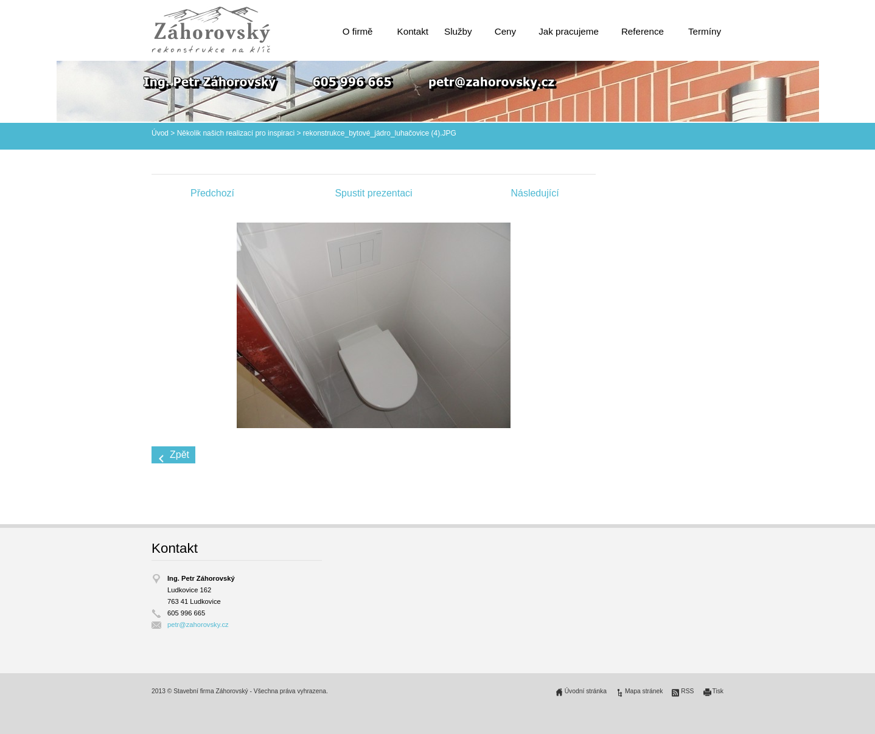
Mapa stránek (644, 691)
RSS (687, 691)
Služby (458, 31)
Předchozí (212, 193)
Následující (535, 193)
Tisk (718, 691)
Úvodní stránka (586, 691)
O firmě (358, 31)
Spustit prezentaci (373, 193)
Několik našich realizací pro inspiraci (236, 133)
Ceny (505, 31)
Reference (642, 31)
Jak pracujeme (569, 31)
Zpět (179, 454)
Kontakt (413, 31)
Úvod (160, 133)
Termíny (704, 31)
